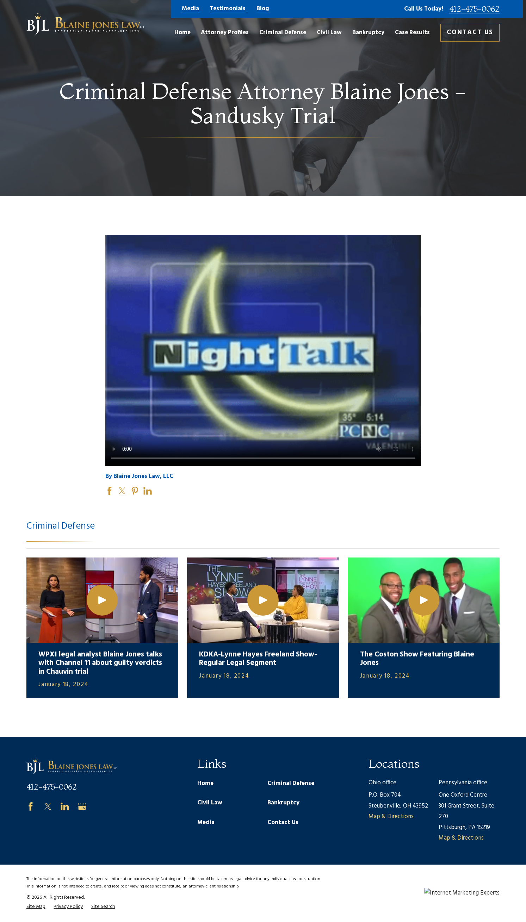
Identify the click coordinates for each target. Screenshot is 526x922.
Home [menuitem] (182, 32)
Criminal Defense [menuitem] (282, 32)
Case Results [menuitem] (412, 32)
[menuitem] (35, 906)
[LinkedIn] (65, 806)
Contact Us (470, 32)
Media (190, 9)
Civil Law (209, 803)
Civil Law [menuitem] (329, 32)
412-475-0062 (474, 9)
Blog (262, 9)
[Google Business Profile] (82, 806)
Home (205, 783)
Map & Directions (391, 816)
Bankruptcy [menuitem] (368, 32)
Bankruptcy (283, 803)
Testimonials (228, 9)
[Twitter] (48, 806)
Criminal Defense (290, 783)
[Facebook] (30, 806)
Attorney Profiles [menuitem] (225, 32)
